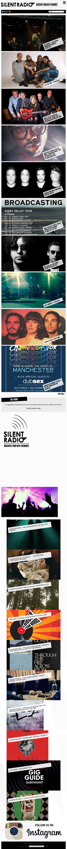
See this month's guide (33, 408)
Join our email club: (23, 846)
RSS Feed (40, 843)
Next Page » (61, 394)
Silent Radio (29, 5)
